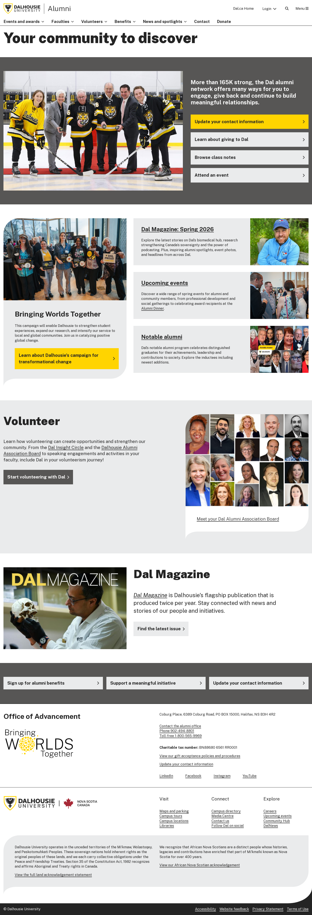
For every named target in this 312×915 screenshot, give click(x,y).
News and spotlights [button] (162, 21)
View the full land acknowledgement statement (53, 875)
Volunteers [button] (92, 21)
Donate (224, 21)
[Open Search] (287, 8)
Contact (202, 21)
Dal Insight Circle (66, 447)
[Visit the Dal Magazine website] (160, 629)
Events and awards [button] (22, 21)
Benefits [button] (123, 21)
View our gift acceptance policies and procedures (199, 756)
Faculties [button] (60, 21)
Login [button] (266, 9)
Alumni (59, 8)
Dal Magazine (150, 595)
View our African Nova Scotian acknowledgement (199, 865)
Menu (302, 8)
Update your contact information (186, 764)
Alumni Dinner (152, 309)
